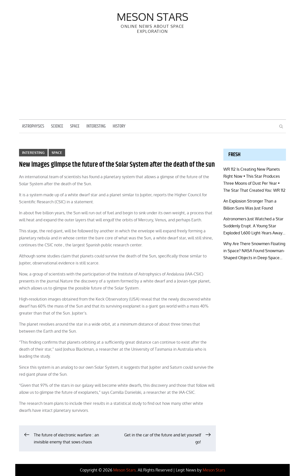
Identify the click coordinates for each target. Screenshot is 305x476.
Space (74, 126)
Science (57, 126)
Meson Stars (152, 16)
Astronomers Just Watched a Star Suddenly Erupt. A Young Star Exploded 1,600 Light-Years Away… (254, 225)
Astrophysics (33, 126)
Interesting (96, 126)
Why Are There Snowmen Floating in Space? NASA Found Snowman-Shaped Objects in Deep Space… (254, 250)
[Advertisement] (152, 82)
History (119, 126)
